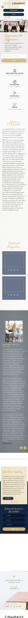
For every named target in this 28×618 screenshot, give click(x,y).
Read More (8, 498)
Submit (14, 529)
